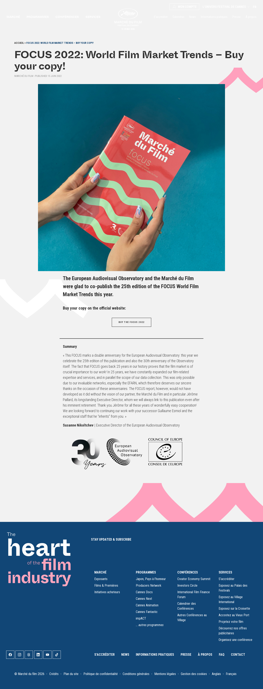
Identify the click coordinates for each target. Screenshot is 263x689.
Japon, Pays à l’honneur (151, 579)
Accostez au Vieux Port (234, 615)
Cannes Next (144, 599)
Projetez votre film (231, 622)
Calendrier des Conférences (186, 606)
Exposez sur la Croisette (234, 608)
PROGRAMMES (146, 572)
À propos (251, 16)
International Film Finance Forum (193, 594)
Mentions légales (165, 674)
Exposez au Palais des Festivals (233, 588)
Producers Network (148, 585)
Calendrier (178, 16)
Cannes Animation (147, 605)
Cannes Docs (144, 592)
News (192, 16)
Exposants (100, 579)
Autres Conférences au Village (192, 617)
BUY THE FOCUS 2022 (131, 322)
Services (92, 17)
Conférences (67, 17)
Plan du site (70, 674)
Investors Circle (187, 585)
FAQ (221, 655)
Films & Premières (106, 585)
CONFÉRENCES (187, 572)
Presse (236, 16)
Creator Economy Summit (193, 579)
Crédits (54, 674)
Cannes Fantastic (147, 612)
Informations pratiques (214, 16)
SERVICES (225, 572)
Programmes (38, 17)
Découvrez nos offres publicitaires (233, 630)
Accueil (19, 43)
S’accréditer (161, 16)
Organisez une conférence (235, 640)
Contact (238, 655)
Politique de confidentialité (100, 674)
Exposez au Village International (231, 599)
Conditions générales (136, 674)
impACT (141, 618)
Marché (13, 17)
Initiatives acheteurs (107, 592)
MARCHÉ (100, 572)
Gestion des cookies (194, 674)
